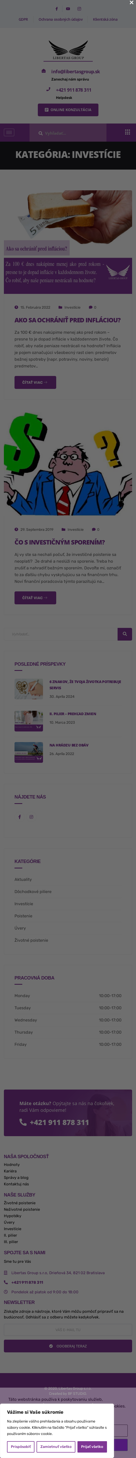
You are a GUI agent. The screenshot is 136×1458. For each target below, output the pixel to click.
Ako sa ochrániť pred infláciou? (67, 320)
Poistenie (23, 915)
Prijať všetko (92, 1447)
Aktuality (23, 879)
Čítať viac (34, 382)
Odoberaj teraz (68, 1346)
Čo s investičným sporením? (60, 542)
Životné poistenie (31, 940)
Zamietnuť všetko (55, 1447)
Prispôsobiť (21, 1447)
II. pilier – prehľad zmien (72, 713)
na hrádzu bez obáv (68, 745)
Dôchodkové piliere (33, 891)
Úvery (20, 928)
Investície (73, 307)
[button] (68, 110)
